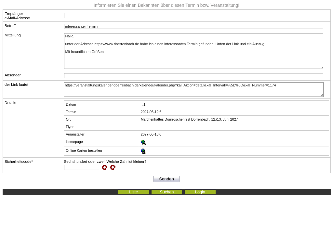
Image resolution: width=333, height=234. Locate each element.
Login (200, 192)
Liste (133, 192)
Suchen (167, 192)
